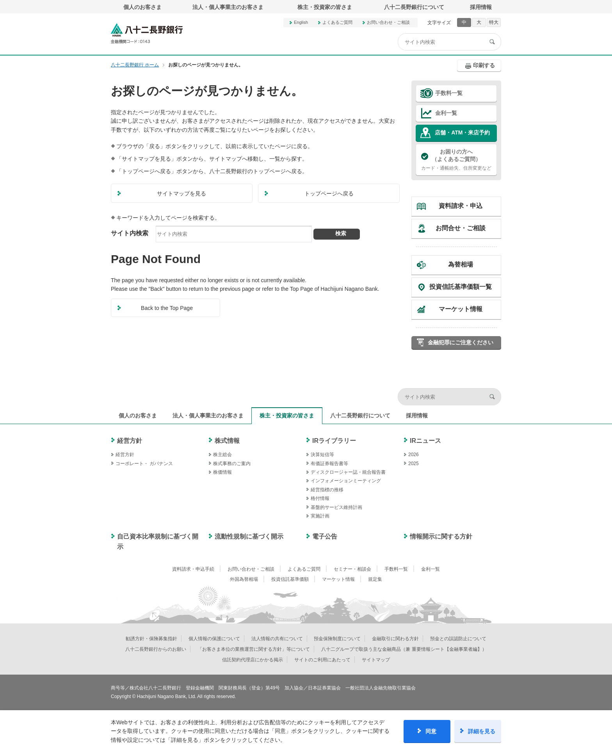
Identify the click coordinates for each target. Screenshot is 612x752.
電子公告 (324, 536)
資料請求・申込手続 (193, 569)
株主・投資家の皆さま (324, 7)
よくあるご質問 (337, 22)
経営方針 (129, 440)
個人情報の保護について (214, 638)
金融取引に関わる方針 (395, 638)
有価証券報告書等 (329, 463)
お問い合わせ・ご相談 (388, 22)
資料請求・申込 (460, 205)
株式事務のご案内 (232, 463)
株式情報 (227, 440)
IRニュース (425, 440)
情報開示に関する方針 (441, 536)
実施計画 (320, 516)
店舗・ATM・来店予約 (462, 132)
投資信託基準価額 (290, 579)
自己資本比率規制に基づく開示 (157, 541)
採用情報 (481, 7)
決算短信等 (322, 454)
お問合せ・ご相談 (461, 228)
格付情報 (320, 498)
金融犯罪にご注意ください (460, 342)
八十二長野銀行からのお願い (155, 649)
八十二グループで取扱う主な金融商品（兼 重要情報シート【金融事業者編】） (403, 649)
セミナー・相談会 (352, 569)
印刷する (484, 65)
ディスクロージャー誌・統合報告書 (348, 472)
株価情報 (222, 472)
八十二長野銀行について (414, 7)
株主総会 (222, 454)
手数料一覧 (449, 93)
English (301, 22)
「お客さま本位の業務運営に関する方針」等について (253, 649)
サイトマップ (376, 659)
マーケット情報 (460, 309)
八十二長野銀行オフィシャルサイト (147, 33)
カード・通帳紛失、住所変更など (456, 159)
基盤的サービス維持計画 (336, 507)
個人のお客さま (142, 7)
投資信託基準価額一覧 (460, 286)
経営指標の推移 (327, 489)
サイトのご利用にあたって (322, 659)
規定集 (375, 579)
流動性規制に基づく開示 (249, 536)
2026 (413, 454)
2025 (413, 463)
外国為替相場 (244, 579)
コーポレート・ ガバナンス (144, 463)
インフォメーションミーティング (346, 480)
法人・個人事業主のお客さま (227, 7)
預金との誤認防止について (458, 638)
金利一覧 (446, 113)
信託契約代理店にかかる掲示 (252, 659)
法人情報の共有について (277, 638)
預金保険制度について (337, 638)
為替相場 (460, 264)
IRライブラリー (334, 440)
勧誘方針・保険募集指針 (151, 638)
